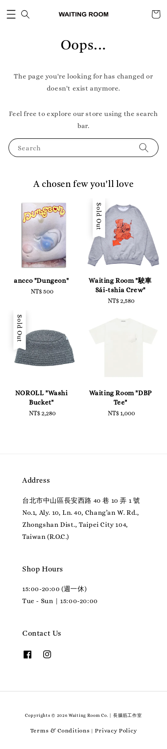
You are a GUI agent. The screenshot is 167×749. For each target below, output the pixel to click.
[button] (11, 14)
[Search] (144, 147)
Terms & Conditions (60, 730)
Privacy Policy (116, 730)
